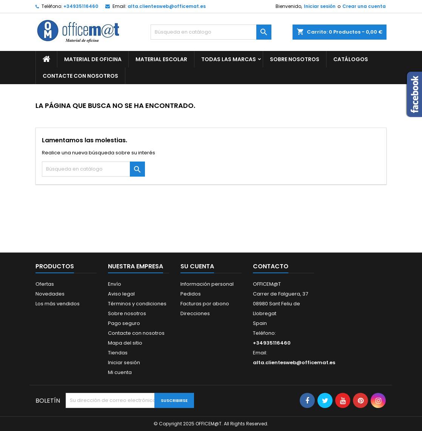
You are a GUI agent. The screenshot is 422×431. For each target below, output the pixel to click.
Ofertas (44, 284)
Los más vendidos (57, 303)
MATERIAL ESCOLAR (161, 59)
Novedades (50, 293)
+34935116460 (80, 6)
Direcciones (195, 313)
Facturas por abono (204, 303)
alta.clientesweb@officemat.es (167, 6)
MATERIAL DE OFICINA (93, 59)
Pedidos (190, 293)
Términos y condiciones (137, 303)
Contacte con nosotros (136, 333)
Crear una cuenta (364, 6)
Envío (114, 284)
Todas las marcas (228, 59)
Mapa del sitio (125, 342)
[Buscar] (211, 32)
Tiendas (118, 352)
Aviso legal (121, 293)
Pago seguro (124, 323)
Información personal (207, 284)
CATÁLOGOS (350, 59)
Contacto (270, 266)
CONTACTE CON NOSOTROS (80, 76)
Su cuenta (197, 266)
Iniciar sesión (320, 6)
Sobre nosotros (294, 59)
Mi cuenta (120, 372)
